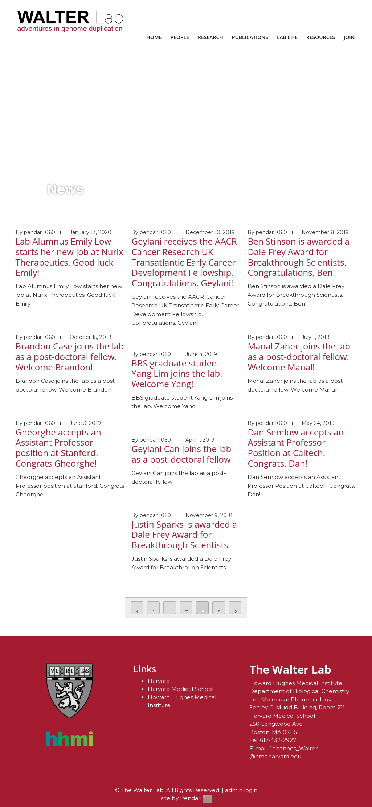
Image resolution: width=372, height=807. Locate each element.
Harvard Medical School (180, 688)
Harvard (159, 680)
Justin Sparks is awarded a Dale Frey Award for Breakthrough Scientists (184, 534)
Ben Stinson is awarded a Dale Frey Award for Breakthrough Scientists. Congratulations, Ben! (298, 256)
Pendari (196, 798)
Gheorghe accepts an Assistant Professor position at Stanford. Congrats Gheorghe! (58, 447)
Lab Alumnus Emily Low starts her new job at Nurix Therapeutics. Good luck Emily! (69, 256)
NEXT (235, 607)
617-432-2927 (278, 740)
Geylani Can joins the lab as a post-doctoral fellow (181, 454)
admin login (241, 790)
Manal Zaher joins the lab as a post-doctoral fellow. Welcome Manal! (299, 356)
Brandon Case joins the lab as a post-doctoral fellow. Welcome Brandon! (70, 356)
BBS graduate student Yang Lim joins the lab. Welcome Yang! (176, 373)
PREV (137, 607)
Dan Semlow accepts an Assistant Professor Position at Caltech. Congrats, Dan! (296, 447)
